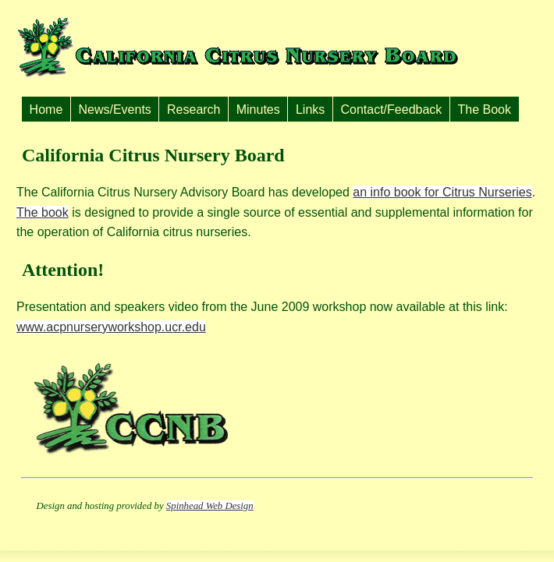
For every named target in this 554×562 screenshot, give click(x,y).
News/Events (114, 109)
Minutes (258, 109)
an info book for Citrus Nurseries (442, 192)
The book (42, 212)
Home (46, 109)
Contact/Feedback (391, 109)
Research (193, 109)
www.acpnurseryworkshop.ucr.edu (111, 327)
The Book (484, 109)
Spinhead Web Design (210, 505)
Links (310, 109)
